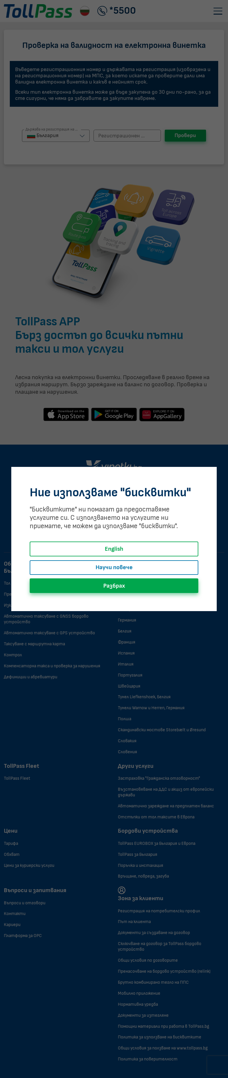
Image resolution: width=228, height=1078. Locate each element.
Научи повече (114, 567)
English (114, 549)
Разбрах (114, 585)
